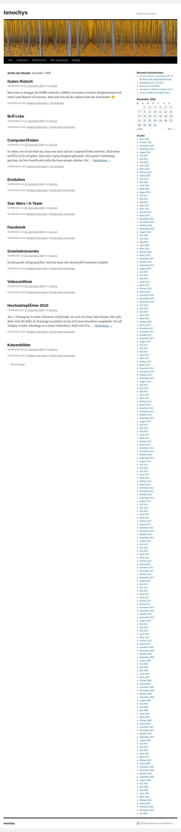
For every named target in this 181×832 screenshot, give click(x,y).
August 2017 (145, 341)
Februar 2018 (145, 321)
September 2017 (147, 338)
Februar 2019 (145, 288)
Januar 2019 (145, 291)
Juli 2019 (144, 272)
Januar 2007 (145, 763)
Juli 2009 (144, 664)
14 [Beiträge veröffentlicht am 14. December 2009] (139, 116)
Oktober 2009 (146, 654)
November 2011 (147, 571)
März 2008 (144, 717)
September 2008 (147, 697)
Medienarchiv (39, 60)
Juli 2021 (144, 195)
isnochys (53, 86)
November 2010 (147, 610)
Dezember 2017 (147, 328)
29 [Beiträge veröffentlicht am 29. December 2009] (144, 125)
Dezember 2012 (147, 527)
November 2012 (147, 531)
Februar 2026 (145, 142)
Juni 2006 (144, 786)
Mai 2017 (144, 351)
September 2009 (147, 657)
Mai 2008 (144, 710)
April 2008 (144, 713)
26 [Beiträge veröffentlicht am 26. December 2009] (165, 120)
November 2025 (147, 145)
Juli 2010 (144, 624)
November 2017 (147, 331)
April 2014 (144, 474)
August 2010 (145, 620)
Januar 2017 (145, 365)
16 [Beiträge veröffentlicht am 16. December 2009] (150, 116)
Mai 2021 (144, 202)
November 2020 (147, 222)
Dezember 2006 (147, 767)
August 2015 (145, 421)
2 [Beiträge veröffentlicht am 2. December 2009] (150, 107)
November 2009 (147, 650)
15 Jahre (159, 82)
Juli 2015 (144, 424)
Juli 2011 (144, 584)
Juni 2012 (144, 547)
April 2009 (144, 674)
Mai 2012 (144, 551)
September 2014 (147, 458)
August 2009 (145, 660)
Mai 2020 (144, 242)
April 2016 (144, 394)
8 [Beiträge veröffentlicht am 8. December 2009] (144, 112)
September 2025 (147, 149)
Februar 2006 (145, 800)
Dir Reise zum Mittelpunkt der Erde (156, 79)
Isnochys (16, 12)
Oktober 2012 (146, 534)
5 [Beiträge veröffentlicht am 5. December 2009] (165, 107)
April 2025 (144, 165)
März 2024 (144, 189)
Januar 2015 (145, 444)
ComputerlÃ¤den (23, 140)
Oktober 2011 (146, 574)
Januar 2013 (145, 524)
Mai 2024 (144, 182)
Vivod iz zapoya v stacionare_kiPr (155, 76)
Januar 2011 (145, 604)
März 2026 (144, 139)
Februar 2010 (145, 640)
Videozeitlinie (19, 281)
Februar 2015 (145, 441)
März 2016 (144, 398)
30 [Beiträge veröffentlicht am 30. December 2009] (150, 125)
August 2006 (145, 780)
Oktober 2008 (146, 693)
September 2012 (147, 537)
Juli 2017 (144, 345)
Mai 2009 (144, 670)
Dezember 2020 (147, 218)
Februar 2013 (145, 521)
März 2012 (144, 557)
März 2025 (144, 169)
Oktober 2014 (146, 454)
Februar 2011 (145, 600)
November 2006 (147, 770)
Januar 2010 (145, 644)
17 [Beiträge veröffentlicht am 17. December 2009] (155, 116)
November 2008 (147, 690)
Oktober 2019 (146, 262)
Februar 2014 (145, 481)
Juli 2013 (144, 504)
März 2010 (144, 637)
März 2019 (144, 285)
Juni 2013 (144, 507)
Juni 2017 (144, 348)
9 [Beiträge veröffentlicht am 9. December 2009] (150, 112)
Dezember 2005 (147, 806)
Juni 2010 (144, 627)
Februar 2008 (145, 720)
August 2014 (145, 461)
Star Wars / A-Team (24, 203)
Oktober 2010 (146, 614)
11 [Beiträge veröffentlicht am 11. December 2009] (160, 112)
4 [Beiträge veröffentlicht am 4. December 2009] (160, 107)
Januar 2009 (145, 684)
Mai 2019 (144, 278)
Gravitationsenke (23, 251)
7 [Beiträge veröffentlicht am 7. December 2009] (139, 112)
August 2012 (145, 541)
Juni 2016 (144, 388)
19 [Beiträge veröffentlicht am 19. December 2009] (165, 116)
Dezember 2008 (147, 687)
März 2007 (144, 757)
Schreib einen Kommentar (62, 127)
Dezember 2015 (147, 408)
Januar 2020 (145, 255)
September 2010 (147, 617)
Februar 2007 (145, 760)
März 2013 (144, 517)
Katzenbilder (19, 345)
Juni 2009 (144, 667)
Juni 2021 (144, 198)
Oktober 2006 (146, 773)
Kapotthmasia (146, 82)
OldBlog (76, 60)
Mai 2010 (144, 630)
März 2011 (144, 597)
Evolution (16, 179)
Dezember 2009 (147, 647)
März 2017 (144, 358)
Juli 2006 (144, 783)
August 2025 (145, 152)
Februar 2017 (145, 361)
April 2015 (144, 434)
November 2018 (147, 298)
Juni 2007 (144, 747)
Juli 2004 (144, 813)
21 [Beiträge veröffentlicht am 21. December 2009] (139, 120)
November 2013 (147, 491)
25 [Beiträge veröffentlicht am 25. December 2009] (160, 120)
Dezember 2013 (147, 488)
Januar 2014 (145, 484)
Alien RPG (155, 86)
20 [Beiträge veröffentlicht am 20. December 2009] (171, 116)
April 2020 (144, 245)
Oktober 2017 (146, 335)
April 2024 (144, 185)
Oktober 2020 (146, 225)
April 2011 (144, 594)
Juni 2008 (144, 707)
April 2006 (144, 793)
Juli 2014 (144, 464)
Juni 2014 (144, 468)
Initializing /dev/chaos (36, 103)
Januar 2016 (145, 404)
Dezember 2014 (147, 448)
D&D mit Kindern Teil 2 (162, 89)
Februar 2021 (145, 212)
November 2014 (147, 451)
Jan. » (171, 129)
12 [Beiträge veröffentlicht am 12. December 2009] (165, 112)
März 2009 (144, 677)
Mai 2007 (144, 750)
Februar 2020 (145, 252)
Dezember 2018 (147, 295)
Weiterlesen (101, 160)
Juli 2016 (144, 385)
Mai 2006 (144, 790)
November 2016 (147, 371)
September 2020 (147, 228)
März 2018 (144, 318)
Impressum (22, 60)
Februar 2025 (145, 172)
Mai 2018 (144, 311)
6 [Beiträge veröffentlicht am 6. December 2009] (171, 107)
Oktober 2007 (146, 733)
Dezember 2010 (147, 607)
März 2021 (144, 208)
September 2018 (147, 301)
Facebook (16, 227)
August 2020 (145, 232)
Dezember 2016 (147, 368)
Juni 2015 (144, 428)
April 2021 (144, 205)
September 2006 (147, 777)
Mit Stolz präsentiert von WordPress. (156, 823)
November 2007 (147, 730)
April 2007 (144, 753)
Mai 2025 (144, 162)
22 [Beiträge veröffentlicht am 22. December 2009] (144, 120)
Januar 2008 (145, 723)
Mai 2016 (144, 391)
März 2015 (144, 438)
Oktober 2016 (146, 375)
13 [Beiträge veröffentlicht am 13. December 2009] (171, 112)
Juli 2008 (144, 703)
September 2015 (147, 418)
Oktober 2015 (146, 414)
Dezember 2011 (147, 567)
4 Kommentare (56, 103)
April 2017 (144, 355)
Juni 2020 (144, 238)
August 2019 (145, 268)
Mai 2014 (144, 471)
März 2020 (144, 248)
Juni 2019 (144, 275)
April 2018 (144, 315)
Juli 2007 (144, 743)
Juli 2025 (144, 155)
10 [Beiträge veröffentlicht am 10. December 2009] (155, 112)
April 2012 (144, 554)
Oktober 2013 (146, 494)
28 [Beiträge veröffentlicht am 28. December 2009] (139, 125)
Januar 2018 (145, 325)
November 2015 (147, 411)
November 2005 (147, 810)
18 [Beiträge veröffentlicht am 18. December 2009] (160, 116)
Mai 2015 (144, 431)
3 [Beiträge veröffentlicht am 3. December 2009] (155, 107)
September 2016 (147, 378)
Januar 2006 (145, 803)
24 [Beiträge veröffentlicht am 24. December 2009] (155, 120)
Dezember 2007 (147, 727)
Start (10, 60)
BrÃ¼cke (15, 116)
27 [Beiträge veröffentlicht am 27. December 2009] (171, 120)
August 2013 (145, 501)
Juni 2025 (144, 159)
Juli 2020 (144, 235)
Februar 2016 (145, 401)
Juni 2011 (144, 587)
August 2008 (145, 700)
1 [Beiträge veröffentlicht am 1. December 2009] (144, 107)
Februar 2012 (145, 561)
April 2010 (144, 634)
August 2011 (145, 581)
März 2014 (144, 478)
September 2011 (147, 577)
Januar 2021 (145, 215)
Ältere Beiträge (16, 364)
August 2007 (145, 740)
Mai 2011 (144, 590)
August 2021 (145, 192)
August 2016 (145, 381)
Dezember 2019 (147, 258)
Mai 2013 (144, 511)
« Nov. (140, 129)
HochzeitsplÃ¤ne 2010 (27, 305)
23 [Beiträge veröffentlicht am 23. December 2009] (150, 120)
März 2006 (144, 796)
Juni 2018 (144, 308)
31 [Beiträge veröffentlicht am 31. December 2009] (155, 125)
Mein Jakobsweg (59, 60)
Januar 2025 (145, 175)
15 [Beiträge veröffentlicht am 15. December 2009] (144, 116)
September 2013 (147, 497)
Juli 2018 (144, 305)
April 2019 (144, 282)
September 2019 (147, 265)
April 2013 (144, 514)
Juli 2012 (144, 544)
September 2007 (147, 737)
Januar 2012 (145, 564)
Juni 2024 (144, 179)
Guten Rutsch (20, 81)
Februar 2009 (145, 680)
